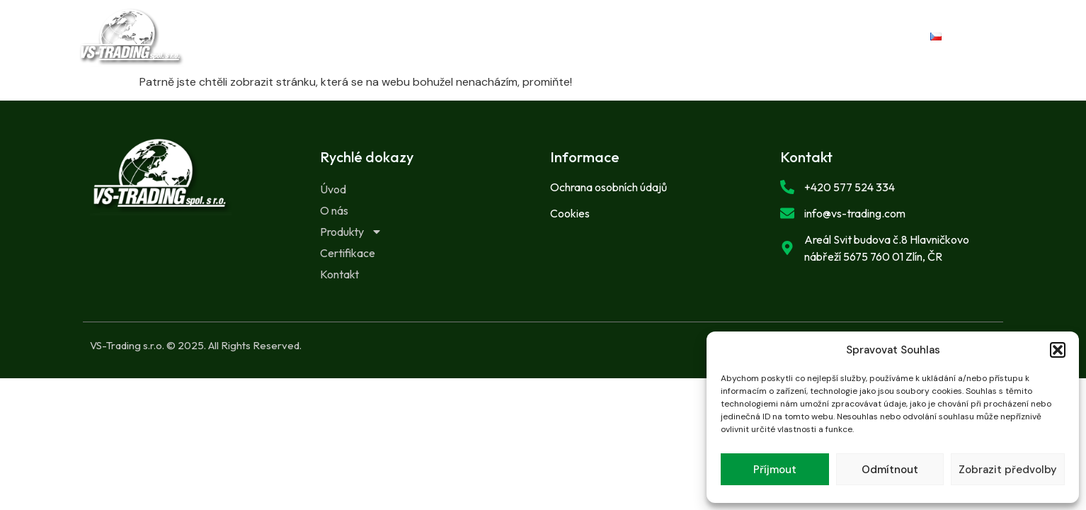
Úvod (360, 36)
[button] (1058, 350)
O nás (429, 36)
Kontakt (717, 36)
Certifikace (624, 36)
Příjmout (774, 470)
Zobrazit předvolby (1008, 470)
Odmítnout (890, 470)
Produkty (519, 37)
